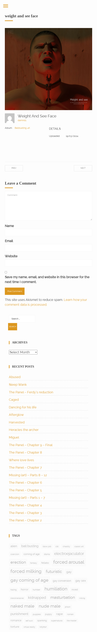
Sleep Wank (18, 385)
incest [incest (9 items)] (75, 589)
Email (9, 241)
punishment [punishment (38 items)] (19, 614)
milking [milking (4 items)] (82, 598)
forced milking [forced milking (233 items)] (25, 571)
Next (83, 168)
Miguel (14, 437)
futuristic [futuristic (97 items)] (54, 571)
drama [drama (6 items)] (47, 554)
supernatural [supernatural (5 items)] (56, 621)
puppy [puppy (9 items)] (48, 614)
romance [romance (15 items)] (15, 620)
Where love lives (21, 460)
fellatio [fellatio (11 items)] (45, 562)
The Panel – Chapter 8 (25, 452)
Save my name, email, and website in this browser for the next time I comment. (47, 279)
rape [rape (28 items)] (59, 614)
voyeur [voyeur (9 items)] (43, 627)
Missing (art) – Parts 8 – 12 (28, 475)
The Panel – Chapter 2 (25, 520)
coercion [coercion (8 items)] (14, 554)
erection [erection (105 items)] (18, 562)
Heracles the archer (24, 430)
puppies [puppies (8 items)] (37, 614)
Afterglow (16, 415)
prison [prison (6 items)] (67, 607)
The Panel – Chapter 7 (25, 467)
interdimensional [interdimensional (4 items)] (17, 598)
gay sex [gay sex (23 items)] (80, 580)
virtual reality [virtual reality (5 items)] (29, 627)
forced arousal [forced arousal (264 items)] (68, 562)
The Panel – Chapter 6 (25, 482)
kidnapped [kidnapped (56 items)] (37, 597)
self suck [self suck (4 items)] (29, 621)
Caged (14, 400)
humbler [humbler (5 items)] (36, 590)
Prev (13, 168)
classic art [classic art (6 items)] (79, 546)
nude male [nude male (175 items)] (50, 606)
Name (9, 226)
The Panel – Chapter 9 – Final (30, 445)
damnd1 (22, 120)
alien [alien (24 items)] (13, 546)
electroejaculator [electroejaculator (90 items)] (69, 553)
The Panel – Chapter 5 (25, 490)
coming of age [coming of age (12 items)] (32, 554)
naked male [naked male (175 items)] (22, 606)
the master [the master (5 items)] (72, 621)
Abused (14, 377)
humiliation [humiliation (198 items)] (56, 589)
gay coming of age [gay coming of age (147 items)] (29, 580)
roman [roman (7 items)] (70, 614)
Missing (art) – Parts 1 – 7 (27, 498)
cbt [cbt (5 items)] (57, 546)
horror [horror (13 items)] (24, 589)
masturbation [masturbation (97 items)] (62, 597)
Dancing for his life (22, 407)
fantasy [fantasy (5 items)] (33, 563)
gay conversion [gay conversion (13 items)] (62, 580)
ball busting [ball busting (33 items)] (29, 546)
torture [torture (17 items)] (14, 626)
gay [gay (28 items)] (68, 572)
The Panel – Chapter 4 (25, 505)
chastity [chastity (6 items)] (66, 546)
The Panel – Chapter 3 (25, 513)
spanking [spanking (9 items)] (42, 620)
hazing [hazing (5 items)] (13, 590)
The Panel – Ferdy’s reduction (31, 392)
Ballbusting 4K (22, 128)
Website (11, 256)
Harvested (17, 422)
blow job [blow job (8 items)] (47, 546)
